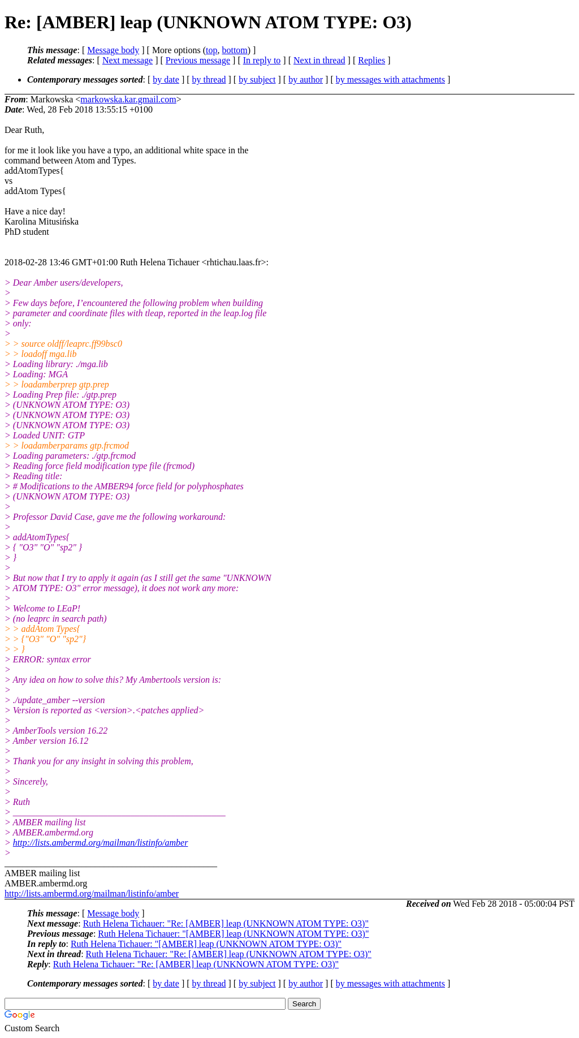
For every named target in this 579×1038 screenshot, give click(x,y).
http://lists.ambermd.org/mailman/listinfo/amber (100, 842)
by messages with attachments (390, 79)
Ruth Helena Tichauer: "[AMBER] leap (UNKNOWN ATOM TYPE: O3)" (233, 933)
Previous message (198, 60)
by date (166, 79)
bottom (234, 50)
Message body (113, 50)
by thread (209, 79)
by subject (257, 79)
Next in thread (319, 60)
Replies (371, 60)
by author (305, 79)
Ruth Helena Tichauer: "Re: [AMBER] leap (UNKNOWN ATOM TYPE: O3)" (226, 923)
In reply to (262, 60)
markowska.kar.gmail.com (128, 99)
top (211, 50)
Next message (127, 60)
